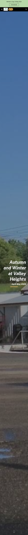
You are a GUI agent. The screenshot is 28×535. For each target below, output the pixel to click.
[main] (14, 273)
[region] (14, 3)
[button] (2, 9)
